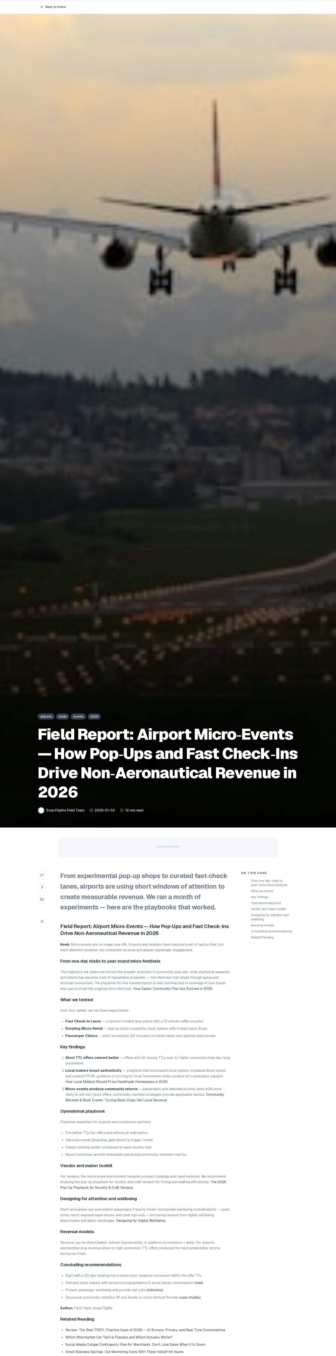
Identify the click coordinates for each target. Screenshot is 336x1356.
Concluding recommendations (271, 931)
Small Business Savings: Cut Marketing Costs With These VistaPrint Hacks (124, 1352)
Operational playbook (266, 903)
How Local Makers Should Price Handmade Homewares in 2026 (116, 1081)
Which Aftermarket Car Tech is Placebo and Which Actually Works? (118, 1337)
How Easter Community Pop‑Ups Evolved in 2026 (172, 988)
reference (154, 1290)
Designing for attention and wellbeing (270, 917)
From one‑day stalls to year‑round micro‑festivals (269, 883)
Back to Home (53, 7)
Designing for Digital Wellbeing (140, 1220)
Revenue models (262, 925)
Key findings (259, 897)
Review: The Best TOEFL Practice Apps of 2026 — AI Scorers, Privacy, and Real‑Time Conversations (145, 1330)
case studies (190, 1297)
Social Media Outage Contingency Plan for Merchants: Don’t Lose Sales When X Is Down (135, 1344)
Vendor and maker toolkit (268, 909)
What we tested (262, 891)
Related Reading (262, 937)
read (198, 1283)
